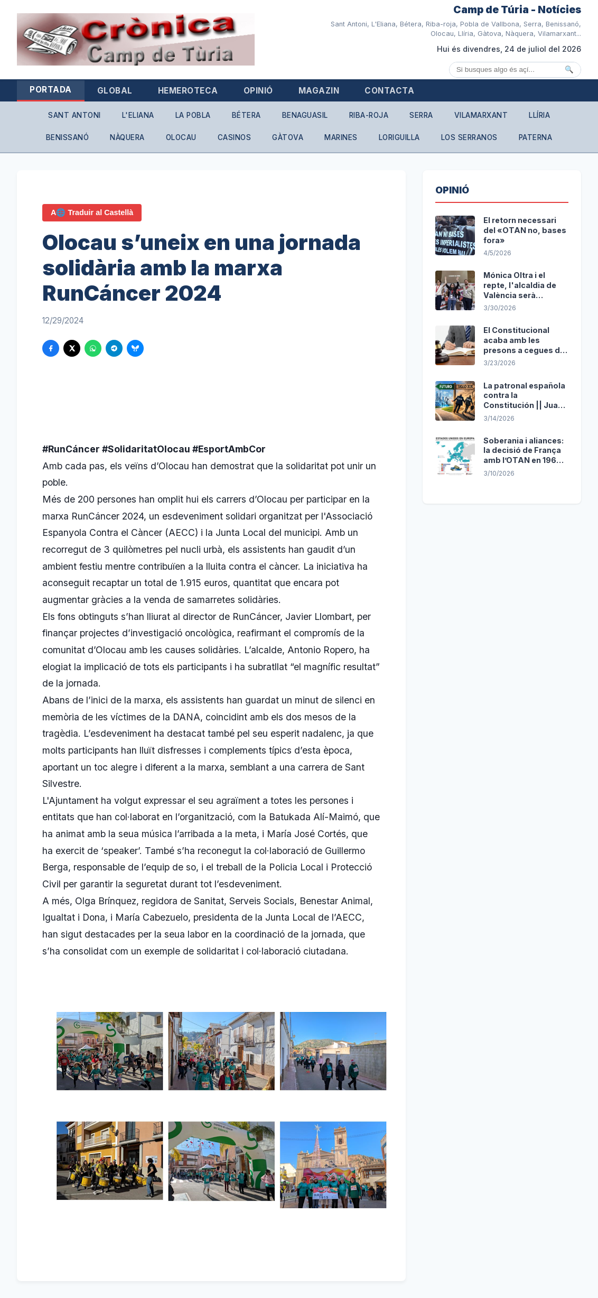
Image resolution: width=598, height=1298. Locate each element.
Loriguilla (399, 137)
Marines (341, 137)
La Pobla (193, 115)
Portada (51, 90)
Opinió (258, 91)
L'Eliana (138, 115)
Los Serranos (469, 137)
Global (115, 91)
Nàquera (127, 137)
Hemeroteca (188, 91)
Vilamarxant (481, 115)
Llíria (539, 115)
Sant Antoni (74, 115)
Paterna (536, 137)
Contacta (389, 91)
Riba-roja (369, 115)
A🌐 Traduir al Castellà (92, 212)
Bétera (246, 115)
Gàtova (287, 137)
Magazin (319, 91)
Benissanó (67, 137)
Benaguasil (305, 115)
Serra (421, 115)
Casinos (234, 137)
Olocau (181, 137)
